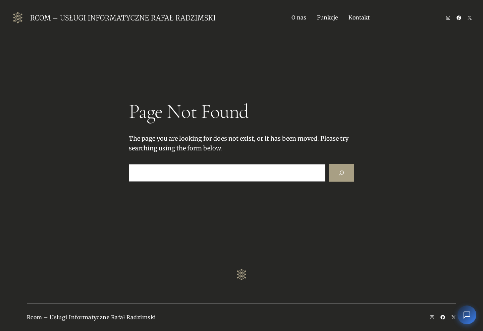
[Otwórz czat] (467, 314)
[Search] (341, 173)
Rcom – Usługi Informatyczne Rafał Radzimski (123, 18)
